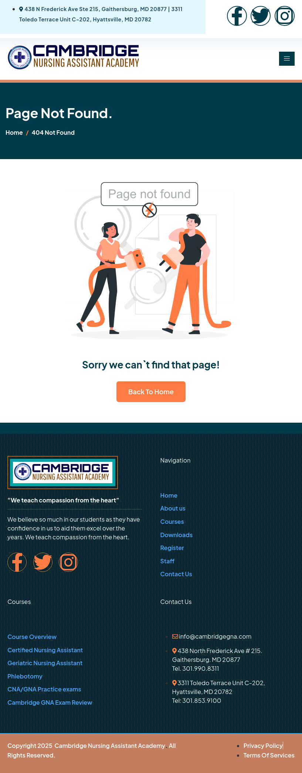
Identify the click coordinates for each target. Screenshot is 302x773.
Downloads (176, 535)
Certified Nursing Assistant (45, 650)
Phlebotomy (25, 676)
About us (173, 508)
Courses (172, 521)
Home (169, 495)
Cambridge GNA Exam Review (49, 702)
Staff (167, 561)
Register (172, 548)
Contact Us (176, 574)
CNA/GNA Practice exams (44, 689)
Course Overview (32, 636)
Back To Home (151, 391)
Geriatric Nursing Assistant (44, 663)
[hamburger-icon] (287, 59)
